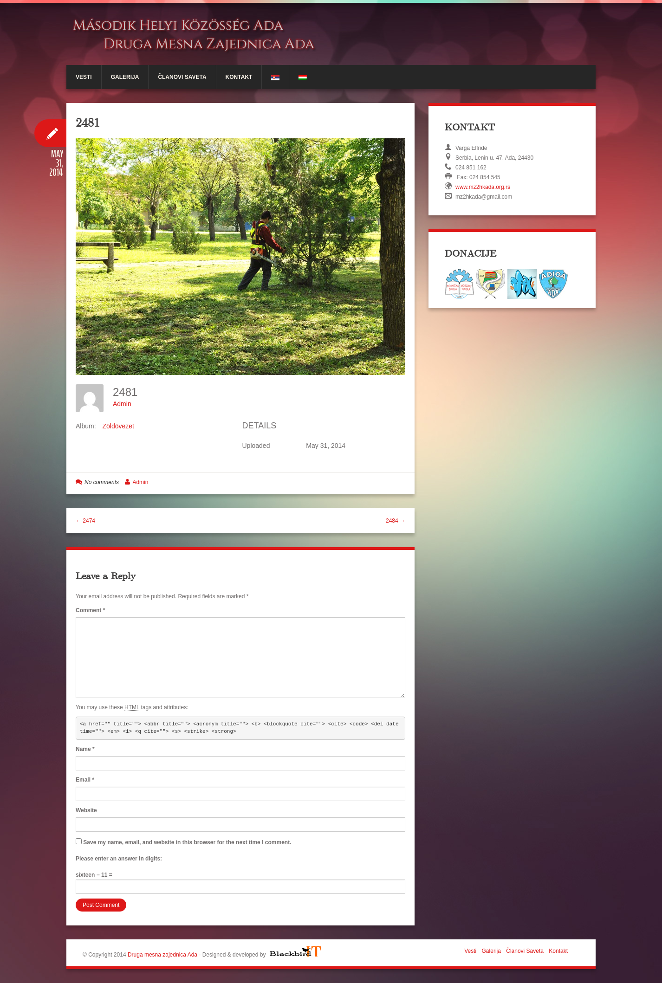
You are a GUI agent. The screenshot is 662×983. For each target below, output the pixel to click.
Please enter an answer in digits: (119, 858)
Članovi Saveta (182, 77)
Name (85, 749)
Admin (122, 403)
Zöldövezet (118, 426)
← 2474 (85, 520)
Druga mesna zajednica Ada (162, 954)
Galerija (125, 77)
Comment (90, 610)
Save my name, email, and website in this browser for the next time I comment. (187, 842)
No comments (101, 482)
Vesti (84, 77)
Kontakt (239, 77)
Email (85, 779)
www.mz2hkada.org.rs (482, 187)
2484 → (395, 520)
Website (86, 810)
